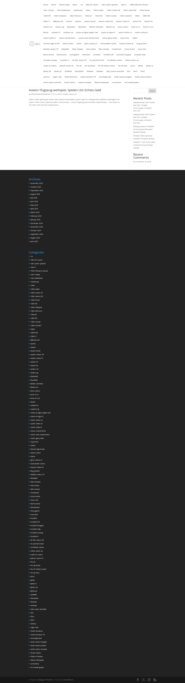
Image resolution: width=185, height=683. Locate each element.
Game (79, 44)
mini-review (91, 49)
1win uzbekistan (63, 10)
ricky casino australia (115, 71)
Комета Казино (84, 83)
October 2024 (35, 230)
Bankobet (71, 27)
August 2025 (35, 194)
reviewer (99, 71)
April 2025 (34, 209)
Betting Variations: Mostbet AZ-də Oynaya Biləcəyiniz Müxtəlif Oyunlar (143, 129)
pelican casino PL (67, 66)
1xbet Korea (144, 10)
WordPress (68, 680)
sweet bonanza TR (88, 77)
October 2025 (35, 187)
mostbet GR (108, 55)
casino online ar (141, 33)
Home (45, 5)
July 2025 (33, 198)
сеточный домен (131, 83)
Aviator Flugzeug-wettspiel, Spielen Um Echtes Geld (65, 90)
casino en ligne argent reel (87, 33)
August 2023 (35, 238)
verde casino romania (52, 83)
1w (81, 5)
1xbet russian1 (126, 16)
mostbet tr (64, 60)
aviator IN (137, 21)
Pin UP (79, 66)
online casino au (132, 60)
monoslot (86, 55)
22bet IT (46, 21)
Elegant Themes (46, 680)
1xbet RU (98, 16)
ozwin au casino (50, 66)
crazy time (124, 38)
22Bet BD (146, 16)
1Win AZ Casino (92, 5)
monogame (74, 55)
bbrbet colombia (96, 27)
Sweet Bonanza (71, 77)
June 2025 (34, 201)
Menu (75, 5)
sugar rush (57, 77)
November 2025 (36, 183)
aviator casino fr (123, 21)
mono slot (142, 49)
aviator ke (148, 21)
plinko (140, 66)
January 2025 (35, 219)
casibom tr (55, 33)
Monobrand (61, 55)
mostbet (96, 55)
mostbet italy (140, 55)
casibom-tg (68, 33)
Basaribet (82, 27)
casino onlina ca (125, 33)
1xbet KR (47, 16)
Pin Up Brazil (90, 66)
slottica (46, 77)
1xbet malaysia (60, 16)
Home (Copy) (64, 5)
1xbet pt (88, 16)
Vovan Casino (69, 83)
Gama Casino (68, 44)
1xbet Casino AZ (113, 10)
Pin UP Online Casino (106, 66)
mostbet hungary (123, 55)
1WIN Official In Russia (139, 5)
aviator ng (59, 27)
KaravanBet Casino (108, 44)
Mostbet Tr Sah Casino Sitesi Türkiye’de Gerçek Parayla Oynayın (144, 145)
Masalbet (65, 49)
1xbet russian (111, 16)
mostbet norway (50, 60)
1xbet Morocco (75, 16)
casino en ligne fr (108, 33)
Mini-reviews (104, 49)
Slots (135, 71)
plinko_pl (57, 71)
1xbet (88, 10)
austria (69, 21)
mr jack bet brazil (96, 60)
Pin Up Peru (122, 66)
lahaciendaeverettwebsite (40, 94)
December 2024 (36, 223)
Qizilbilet (68, 71)
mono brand (129, 49)
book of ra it (148, 27)
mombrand (116, 49)
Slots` (143, 71)
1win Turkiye (48, 10)
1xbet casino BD (129, 10)
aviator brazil (89, 21)
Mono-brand (48, 55)
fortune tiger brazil (51, 44)
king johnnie (142, 44)
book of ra (135, 27)
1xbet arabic (98, 10)
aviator (78, 21)
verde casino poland (143, 77)
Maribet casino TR (50, 49)
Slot (128, 71)
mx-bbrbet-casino (114, 60)
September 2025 (36, 190)
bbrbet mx (110, 27)
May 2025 (34, 205)
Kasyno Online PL (126, 44)
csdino (134, 38)
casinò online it (49, 38)
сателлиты (116, 83)
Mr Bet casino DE (79, 60)
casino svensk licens (67, 38)
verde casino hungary (123, 77)
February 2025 (35, 216)
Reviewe (90, 71)
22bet (137, 16)
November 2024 (36, 227)
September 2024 (36, 234)
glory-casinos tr (91, 44)
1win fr (124, 5)
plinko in (149, 66)
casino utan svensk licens (88, 38)
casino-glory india (109, 38)
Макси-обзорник (102, 83)
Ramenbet (79, 71)
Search (152, 91)
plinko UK (47, 71)
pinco (132, 66)
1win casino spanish (109, 5)
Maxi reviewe (77, 49)
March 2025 (35, 212)
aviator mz (47, 27)
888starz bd (58, 21)
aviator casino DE (106, 21)
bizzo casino (123, 27)
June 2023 (34, 241)
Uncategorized (105, 77)
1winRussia (77, 10)
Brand (45, 33)
